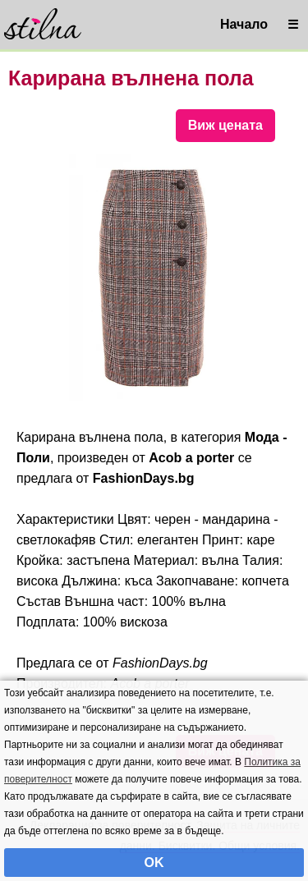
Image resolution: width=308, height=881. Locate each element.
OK (154, 863)
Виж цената (225, 125)
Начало (244, 24)
